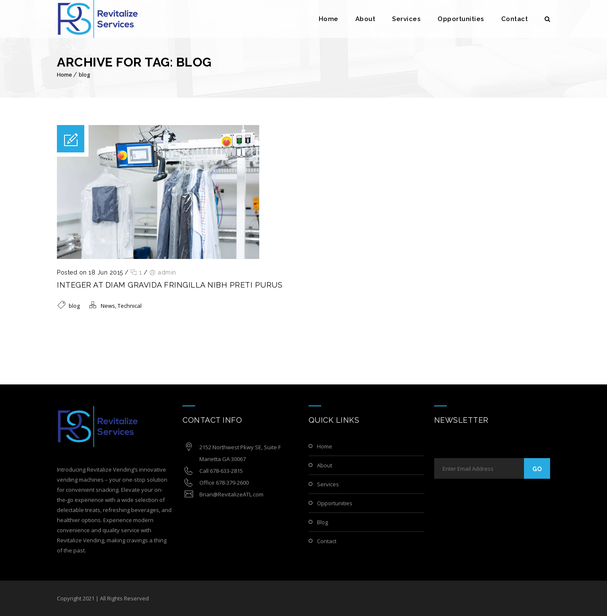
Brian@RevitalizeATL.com (231, 494)
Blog (322, 522)
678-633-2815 (226, 471)
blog (84, 74)
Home (328, 19)
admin (167, 272)
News (108, 305)
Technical (130, 305)
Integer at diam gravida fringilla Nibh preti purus (169, 284)
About (365, 19)
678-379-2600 (232, 482)
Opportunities (461, 19)
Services (406, 19)
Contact (514, 19)
